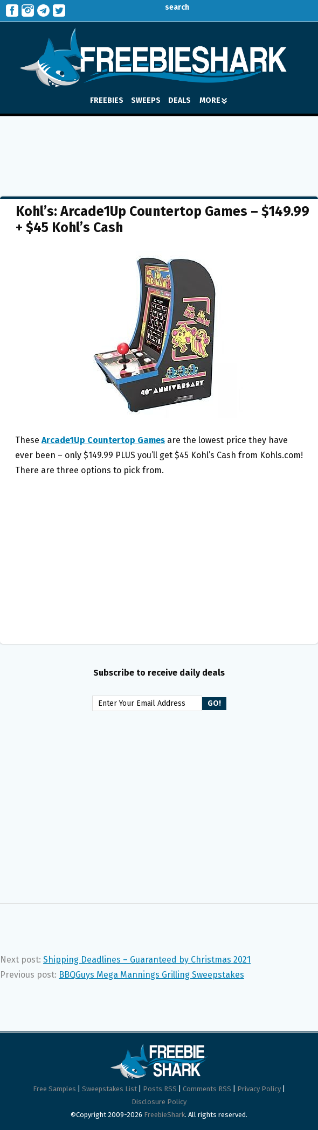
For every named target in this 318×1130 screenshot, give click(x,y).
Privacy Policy (259, 1089)
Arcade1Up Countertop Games (103, 440)
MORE (213, 100)
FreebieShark (164, 1115)
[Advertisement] (159, 149)
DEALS (179, 100)
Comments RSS (207, 1089)
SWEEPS (146, 100)
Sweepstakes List (109, 1089)
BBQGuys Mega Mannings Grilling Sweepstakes (151, 975)
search (169, 7)
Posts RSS (160, 1089)
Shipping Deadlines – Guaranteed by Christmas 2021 (147, 959)
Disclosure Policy (159, 1102)
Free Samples (54, 1089)
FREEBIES (106, 100)
